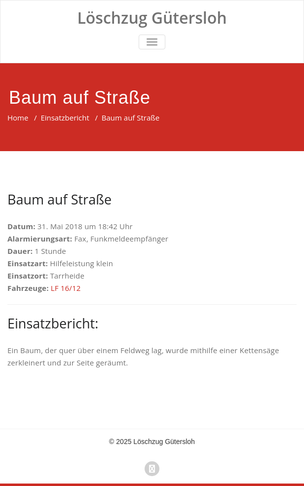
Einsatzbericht (64, 117)
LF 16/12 (66, 288)
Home (17, 117)
